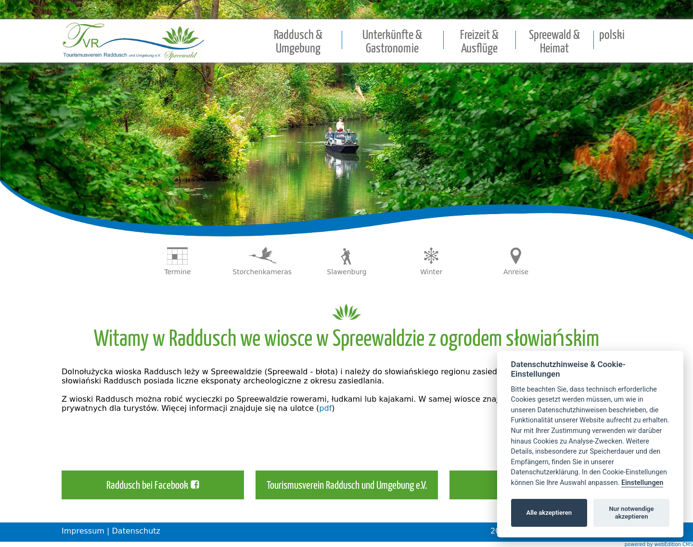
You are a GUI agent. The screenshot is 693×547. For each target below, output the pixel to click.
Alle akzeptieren (549, 512)
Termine (177, 272)
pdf (325, 408)
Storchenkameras (262, 272)
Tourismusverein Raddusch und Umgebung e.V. (347, 486)
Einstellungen (642, 483)
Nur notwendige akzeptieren (631, 512)
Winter (431, 272)
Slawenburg (346, 272)
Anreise (515, 272)
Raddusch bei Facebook (147, 486)
